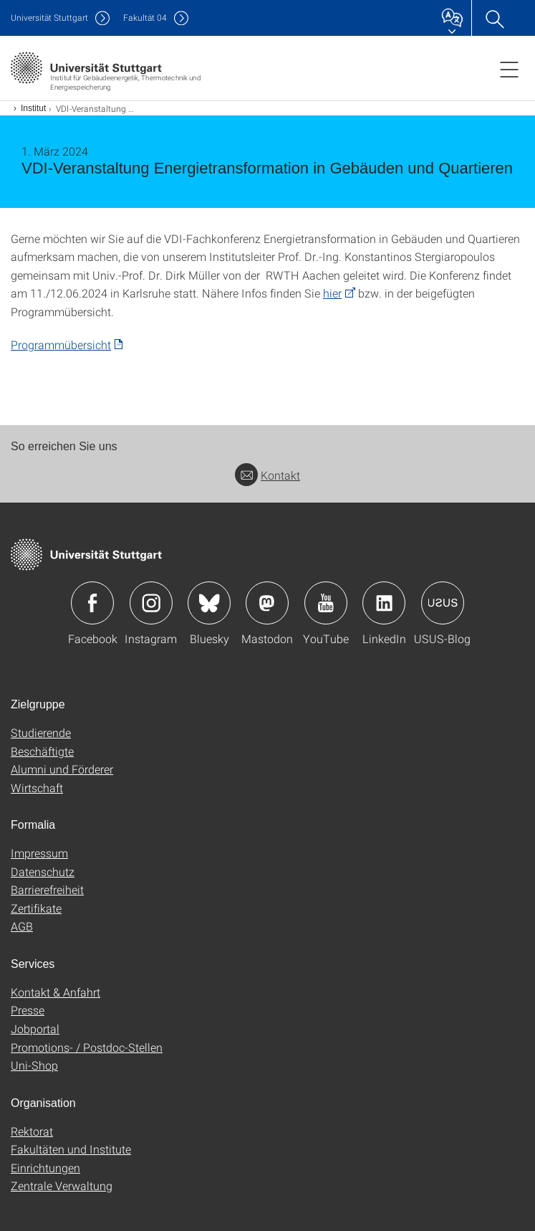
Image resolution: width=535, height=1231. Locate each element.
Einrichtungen (45, 1167)
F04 (145, 17)
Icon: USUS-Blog (442, 602)
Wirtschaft (37, 787)
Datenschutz (42, 871)
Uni (49, 17)
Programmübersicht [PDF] (61, 344)
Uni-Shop (34, 1065)
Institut (33, 108)
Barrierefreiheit (47, 889)
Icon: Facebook (92, 602)
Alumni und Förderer (62, 768)
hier (332, 292)
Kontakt (267, 475)
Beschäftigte (42, 751)
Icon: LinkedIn (383, 602)
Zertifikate (36, 908)
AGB (22, 925)
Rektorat (32, 1131)
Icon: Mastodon (267, 602)
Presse (27, 1009)
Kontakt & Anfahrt (55, 991)
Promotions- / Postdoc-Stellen (87, 1047)
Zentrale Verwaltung (61, 1185)
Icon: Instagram (151, 602)
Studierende (41, 732)
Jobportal (35, 1028)
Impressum (39, 852)
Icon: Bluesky (209, 602)
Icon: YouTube (325, 602)
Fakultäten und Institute (71, 1148)
